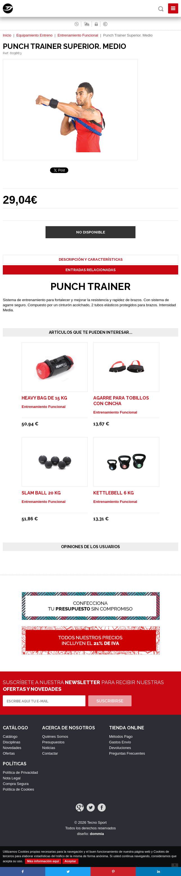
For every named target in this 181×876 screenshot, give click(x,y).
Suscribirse (109, 700)
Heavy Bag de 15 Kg (44, 398)
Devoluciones (120, 748)
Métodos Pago (121, 736)
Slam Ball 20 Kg (41, 493)
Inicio (7, 35)
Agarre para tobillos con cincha (121, 400)
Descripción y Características (91, 259)
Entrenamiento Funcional (78, 35)
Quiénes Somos (55, 736)
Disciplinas (11, 742)
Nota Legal (12, 778)
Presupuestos (53, 742)
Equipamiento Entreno (34, 35)
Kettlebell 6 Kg (113, 493)
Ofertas (9, 753)
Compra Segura (16, 784)
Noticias (48, 748)
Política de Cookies (18, 789)
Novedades (12, 748)
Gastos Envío (120, 742)
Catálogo (10, 736)
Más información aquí (43, 861)
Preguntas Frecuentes (127, 753)
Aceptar (70, 861)
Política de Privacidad (20, 772)
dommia (97, 834)
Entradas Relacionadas (90, 270)
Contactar (50, 753)
